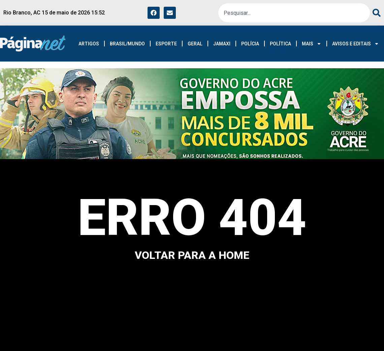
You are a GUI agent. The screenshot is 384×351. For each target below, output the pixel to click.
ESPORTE (166, 43)
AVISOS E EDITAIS (355, 43)
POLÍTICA (280, 43)
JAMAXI (221, 43)
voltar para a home (192, 255)
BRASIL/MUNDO (127, 43)
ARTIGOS (88, 43)
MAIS (311, 43)
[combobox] (294, 12)
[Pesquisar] (375, 12)
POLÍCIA (250, 43)
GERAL (195, 43)
